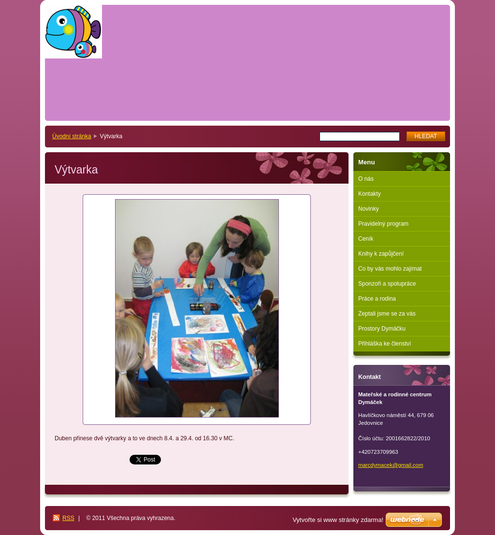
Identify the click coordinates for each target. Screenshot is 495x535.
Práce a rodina (377, 298)
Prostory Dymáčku (382, 328)
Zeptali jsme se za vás (387, 313)
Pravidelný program (383, 223)
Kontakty (369, 193)
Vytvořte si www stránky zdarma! (337, 519)
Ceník (365, 238)
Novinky (368, 208)
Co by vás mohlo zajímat (390, 268)
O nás (366, 178)
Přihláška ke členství (384, 343)
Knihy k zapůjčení (381, 253)
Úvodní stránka (71, 136)
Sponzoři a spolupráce (387, 283)
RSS (68, 518)
